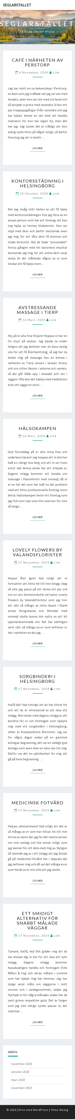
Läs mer (39, 148)
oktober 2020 (20, 1072)
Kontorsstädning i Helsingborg (37, 183)
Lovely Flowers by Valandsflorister (38, 552)
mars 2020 (18, 1080)
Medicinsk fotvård (38, 802)
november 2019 (21, 1088)
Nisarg (64, 1110)
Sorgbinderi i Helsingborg (37, 679)
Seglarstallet (17, 4)
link (56, 72)
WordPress (40, 1110)
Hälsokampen (37, 428)
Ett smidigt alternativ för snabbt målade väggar (37, 921)
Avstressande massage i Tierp (37, 310)
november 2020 (21, 1064)
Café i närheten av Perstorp (37, 62)
